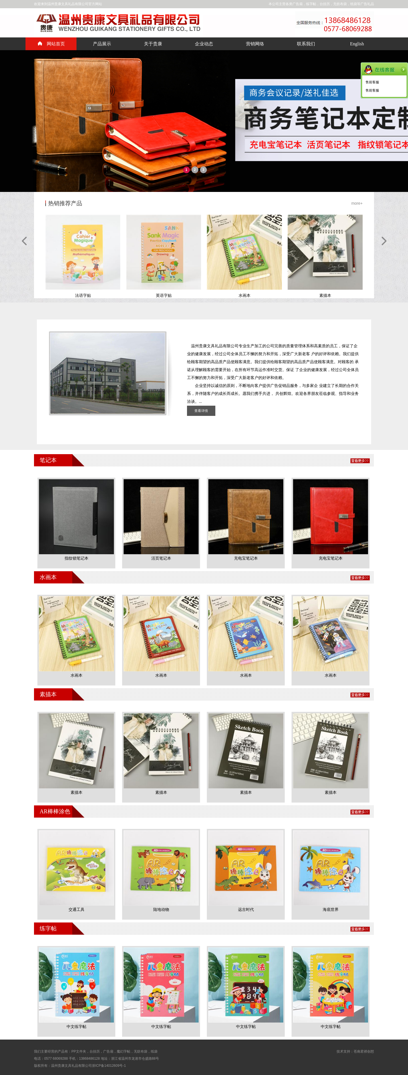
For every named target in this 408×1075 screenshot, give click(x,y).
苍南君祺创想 (364, 1051)
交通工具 (76, 909)
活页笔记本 (161, 558)
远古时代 (246, 909)
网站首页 (51, 43)
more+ (357, 203)
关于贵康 (153, 43)
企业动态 (204, 43)
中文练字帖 (76, 1027)
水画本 (76, 675)
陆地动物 (161, 909)
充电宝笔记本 (246, 558)
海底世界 (331, 909)
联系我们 (306, 43)
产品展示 (102, 43)
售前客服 (372, 82)
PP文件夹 (78, 1051)
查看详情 (201, 411)
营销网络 (255, 43)
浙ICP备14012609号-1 (109, 1066)
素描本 (76, 792)
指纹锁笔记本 (76, 558)
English (357, 43)
